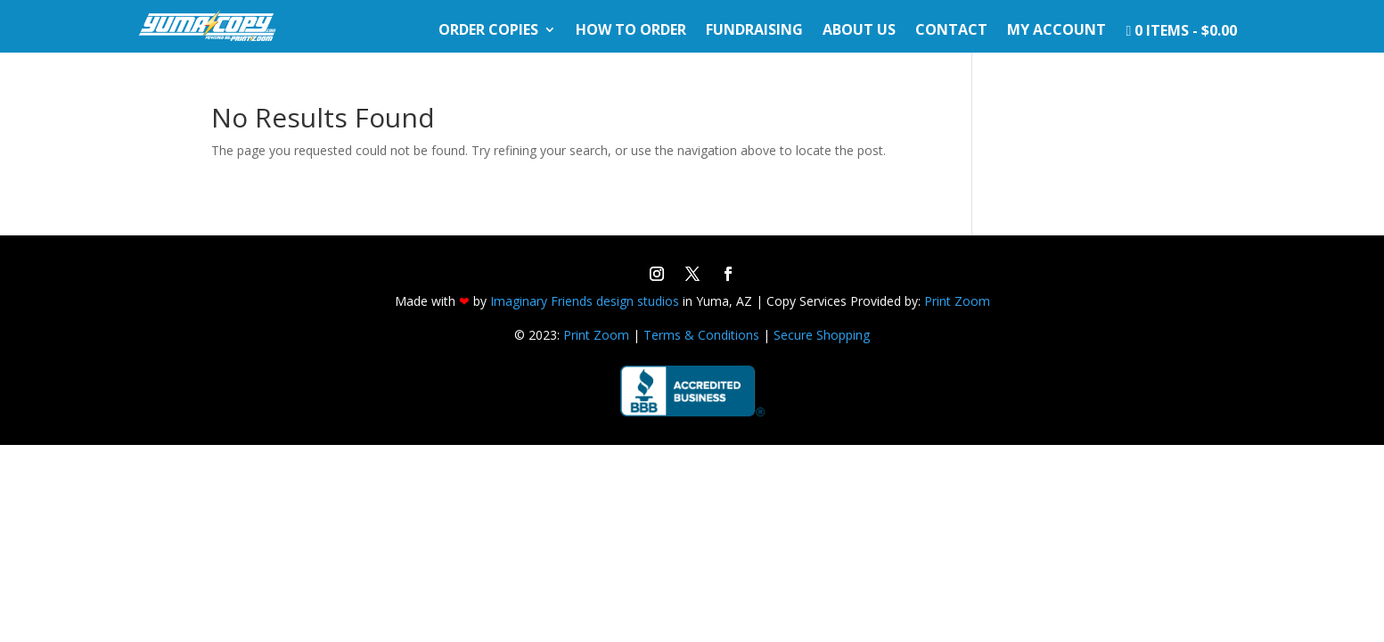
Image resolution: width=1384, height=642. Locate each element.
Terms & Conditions (701, 334)
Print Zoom (957, 300)
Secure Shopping (822, 334)
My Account (1056, 31)
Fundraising (754, 31)
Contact (951, 31)
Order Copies (488, 31)
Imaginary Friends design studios (584, 300)
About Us (859, 31)
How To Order (631, 31)
